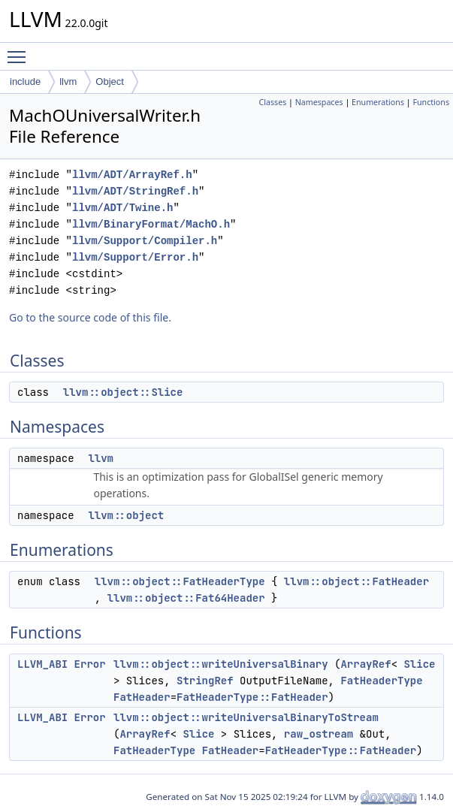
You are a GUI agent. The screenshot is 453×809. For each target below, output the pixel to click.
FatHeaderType (381, 680)
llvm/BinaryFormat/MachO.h (151, 224)
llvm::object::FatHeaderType (180, 581)
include (25, 81)
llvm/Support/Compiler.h (144, 241)
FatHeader (142, 697)
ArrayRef (365, 664)
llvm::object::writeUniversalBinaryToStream (246, 717)
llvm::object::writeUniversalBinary (220, 664)
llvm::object (126, 515)
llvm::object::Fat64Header (186, 598)
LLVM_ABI (42, 664)
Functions (430, 102)
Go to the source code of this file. (90, 317)
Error (90, 664)
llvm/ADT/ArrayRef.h (132, 175)
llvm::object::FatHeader (356, 581)
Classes (272, 102)
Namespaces (319, 102)
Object (109, 81)
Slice (419, 664)
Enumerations (378, 102)
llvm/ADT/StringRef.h (135, 191)
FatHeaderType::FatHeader (252, 697)
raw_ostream (318, 734)
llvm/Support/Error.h (135, 257)
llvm (68, 81)
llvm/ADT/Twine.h (122, 208)
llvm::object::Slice (123, 392)
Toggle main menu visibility (20, 50)
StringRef (205, 680)
